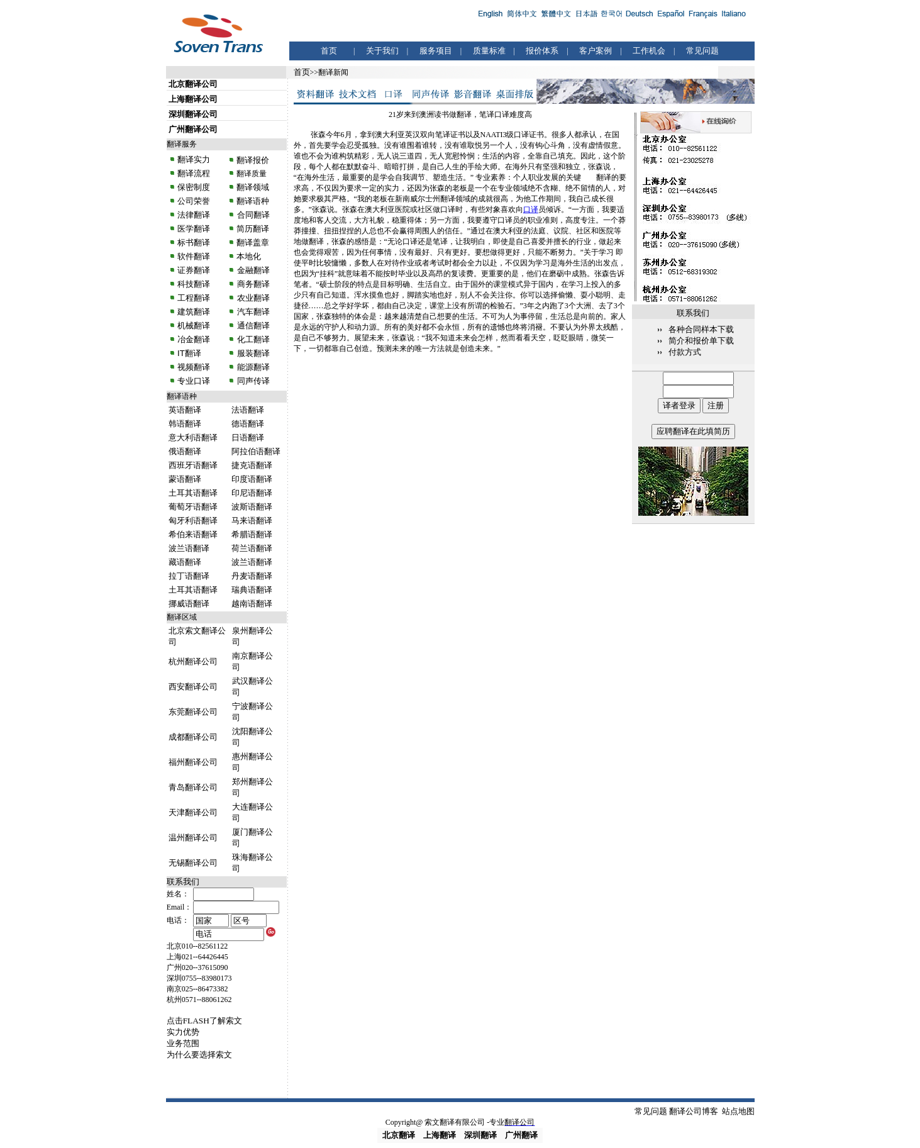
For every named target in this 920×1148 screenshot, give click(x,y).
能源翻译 (252, 367)
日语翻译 (247, 437)
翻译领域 (252, 187)
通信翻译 (252, 325)
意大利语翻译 (193, 437)
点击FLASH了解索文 (204, 1020)
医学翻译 (193, 228)
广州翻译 (521, 1135)
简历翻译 (252, 228)
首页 (329, 50)
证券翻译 (193, 270)
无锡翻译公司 (193, 862)
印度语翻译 (251, 479)
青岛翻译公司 (193, 787)
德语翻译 (247, 423)
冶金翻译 (193, 339)
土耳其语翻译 (193, 493)
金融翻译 (252, 270)
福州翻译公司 (193, 762)
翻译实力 (193, 159)
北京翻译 (398, 1135)
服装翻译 (252, 353)
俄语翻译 (185, 451)
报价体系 (542, 50)
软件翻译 (193, 256)
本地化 (248, 256)
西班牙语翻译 (193, 465)
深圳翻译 (480, 1135)
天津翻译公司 (193, 812)
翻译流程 (193, 173)
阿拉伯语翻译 (255, 451)
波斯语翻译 (251, 506)
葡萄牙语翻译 (193, 506)
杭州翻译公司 (193, 661)
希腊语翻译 (251, 534)
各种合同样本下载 (701, 329)
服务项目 (435, 50)
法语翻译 (247, 410)
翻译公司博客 (693, 1111)
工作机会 (649, 50)
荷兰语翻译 (251, 548)
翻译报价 (252, 160)
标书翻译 (193, 242)
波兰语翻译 (189, 548)
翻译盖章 (252, 242)
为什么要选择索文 (199, 1054)
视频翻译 (193, 367)
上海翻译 (439, 1135)
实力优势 (183, 1032)
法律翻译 (193, 215)
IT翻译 (189, 353)
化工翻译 (252, 339)
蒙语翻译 (185, 479)
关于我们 (382, 50)
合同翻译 (252, 215)
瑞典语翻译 (251, 589)
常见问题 (702, 50)
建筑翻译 (193, 311)
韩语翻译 (185, 423)
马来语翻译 (251, 520)
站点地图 (738, 1111)
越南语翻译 (251, 603)
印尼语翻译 (251, 493)
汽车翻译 (252, 311)
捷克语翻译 (251, 465)
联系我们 (183, 881)
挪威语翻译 (189, 603)
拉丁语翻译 (189, 576)
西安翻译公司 (193, 686)
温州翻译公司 (193, 837)
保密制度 (193, 187)
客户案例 (595, 50)
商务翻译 (252, 284)
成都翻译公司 (193, 737)
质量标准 (489, 50)
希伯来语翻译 (193, 534)
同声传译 (252, 381)
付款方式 (684, 352)
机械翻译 (193, 325)
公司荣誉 (193, 201)
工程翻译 (193, 298)
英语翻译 (185, 410)
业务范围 (183, 1043)
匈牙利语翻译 (193, 520)
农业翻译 (252, 298)
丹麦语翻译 (251, 576)
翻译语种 (252, 201)
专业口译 (193, 381)
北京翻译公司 (193, 84)
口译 (530, 209)
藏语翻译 (185, 562)
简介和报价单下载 (701, 340)
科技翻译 (193, 284)
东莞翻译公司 (193, 711)
